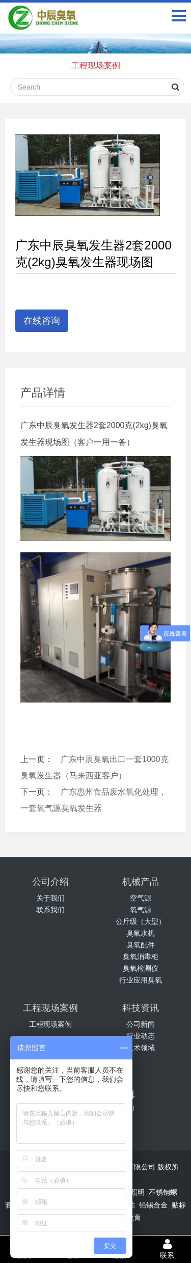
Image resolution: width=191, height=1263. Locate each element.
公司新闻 (140, 1024)
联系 (167, 1248)
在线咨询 (41, 321)
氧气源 (140, 910)
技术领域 (140, 1048)
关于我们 (50, 898)
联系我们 (50, 910)
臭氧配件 (140, 945)
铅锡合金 (153, 1205)
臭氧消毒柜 (140, 956)
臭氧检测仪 (140, 968)
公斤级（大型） (141, 921)
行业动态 (140, 1036)
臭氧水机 (140, 933)
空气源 (140, 898)
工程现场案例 (95, 65)
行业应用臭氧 (140, 980)
